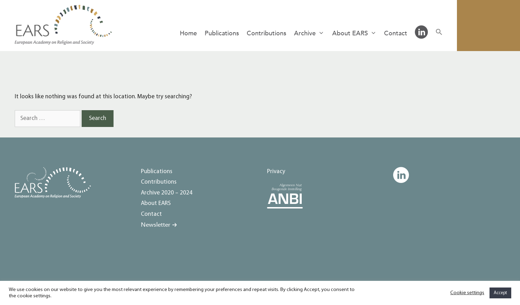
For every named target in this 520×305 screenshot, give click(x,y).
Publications (222, 33)
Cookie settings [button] (467, 293)
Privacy (276, 172)
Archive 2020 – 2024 (166, 193)
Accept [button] (500, 293)
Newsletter (155, 225)
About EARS (356, 33)
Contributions (266, 33)
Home (188, 33)
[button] (439, 32)
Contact (395, 33)
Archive (311, 33)
